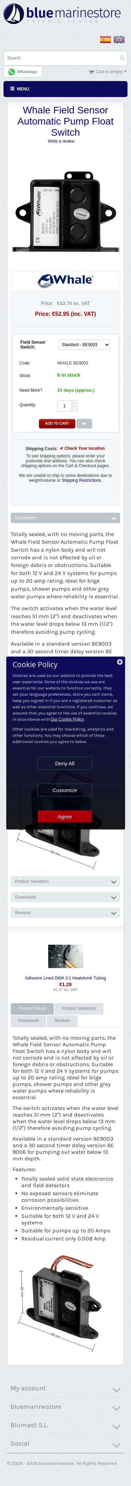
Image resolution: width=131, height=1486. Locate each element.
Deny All (64, 763)
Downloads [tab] (66, 897)
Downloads (28, 1020)
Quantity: (27, 404)
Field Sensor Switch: (32, 345)
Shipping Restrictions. (81, 480)
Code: (24, 363)
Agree (65, 817)
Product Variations (79, 1008)
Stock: (25, 375)
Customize (64, 790)
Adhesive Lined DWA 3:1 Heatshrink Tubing (65, 978)
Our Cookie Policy (67, 719)
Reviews (62, 1020)
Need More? (30, 390)
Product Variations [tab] (66, 881)
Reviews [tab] (66, 912)
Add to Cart (57, 423)
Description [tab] (66, 517)
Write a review (61, 141)
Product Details (32, 1008)
